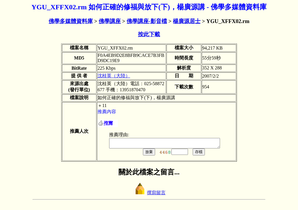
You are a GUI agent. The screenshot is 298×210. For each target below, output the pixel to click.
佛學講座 (110, 21)
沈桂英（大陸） (113, 75)
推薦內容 (106, 111)
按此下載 (149, 34)
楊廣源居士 (187, 21)
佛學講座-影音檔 (147, 21)
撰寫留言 (149, 194)
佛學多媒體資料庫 (71, 21)
